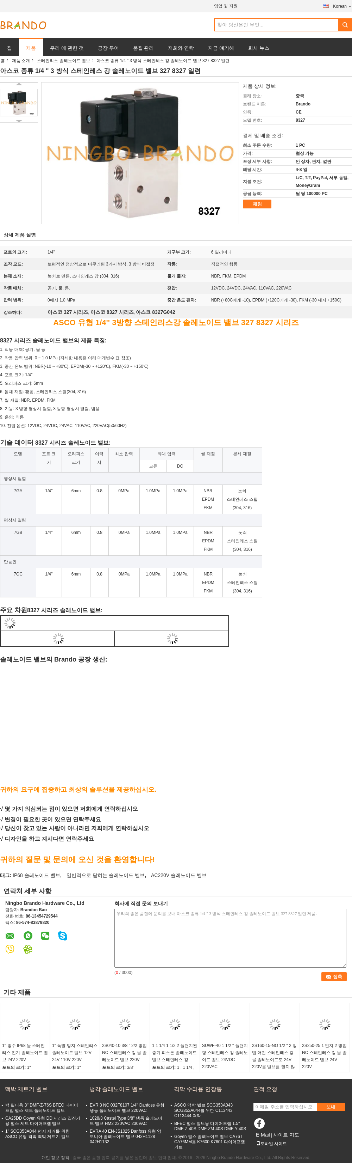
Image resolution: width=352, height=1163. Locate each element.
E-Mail (263, 1135)
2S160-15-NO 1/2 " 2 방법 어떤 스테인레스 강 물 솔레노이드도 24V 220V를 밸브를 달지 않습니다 (274, 1059)
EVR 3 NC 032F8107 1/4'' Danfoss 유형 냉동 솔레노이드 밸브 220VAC (127, 1108)
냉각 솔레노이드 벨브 (116, 1089)
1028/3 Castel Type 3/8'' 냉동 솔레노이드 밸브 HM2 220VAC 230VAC (126, 1121)
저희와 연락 (181, 48)
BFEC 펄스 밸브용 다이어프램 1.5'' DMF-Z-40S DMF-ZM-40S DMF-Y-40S (210, 1126)
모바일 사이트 (271, 1143)
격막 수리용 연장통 (198, 1089)
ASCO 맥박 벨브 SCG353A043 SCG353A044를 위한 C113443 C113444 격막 (203, 1110)
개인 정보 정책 (55, 1157)
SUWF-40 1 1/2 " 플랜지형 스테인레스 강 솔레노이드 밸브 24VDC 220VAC (225, 1056)
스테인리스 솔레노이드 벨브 (63, 60)
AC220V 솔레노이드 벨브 (179, 875)
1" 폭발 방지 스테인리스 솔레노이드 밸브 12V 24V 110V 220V (75, 1052)
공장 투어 (108, 48)
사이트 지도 (286, 1135)
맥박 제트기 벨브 (26, 1089)
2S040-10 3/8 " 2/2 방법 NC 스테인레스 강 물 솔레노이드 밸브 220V (124, 1052)
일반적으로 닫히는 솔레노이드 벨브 (106, 875)
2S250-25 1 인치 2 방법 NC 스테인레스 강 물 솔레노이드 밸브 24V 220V (324, 1056)
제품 (31, 48)
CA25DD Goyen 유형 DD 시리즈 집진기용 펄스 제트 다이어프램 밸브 (42, 1121)
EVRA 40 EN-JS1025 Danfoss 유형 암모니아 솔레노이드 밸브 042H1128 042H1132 (125, 1136)
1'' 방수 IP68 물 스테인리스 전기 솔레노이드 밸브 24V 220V (25, 1052)
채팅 (257, 204)
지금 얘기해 (221, 48)
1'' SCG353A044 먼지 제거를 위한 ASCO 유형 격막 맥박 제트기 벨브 (37, 1134)
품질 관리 (143, 48)
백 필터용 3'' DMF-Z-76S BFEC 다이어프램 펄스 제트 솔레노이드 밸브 (41, 1108)
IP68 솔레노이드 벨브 (36, 875)
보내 (330, 1106)
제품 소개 (21, 60)
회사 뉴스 (258, 48)
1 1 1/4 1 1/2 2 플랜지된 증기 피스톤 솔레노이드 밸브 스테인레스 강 (174, 1052)
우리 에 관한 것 (67, 48)
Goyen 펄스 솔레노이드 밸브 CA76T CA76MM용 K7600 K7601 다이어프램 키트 (209, 1142)
